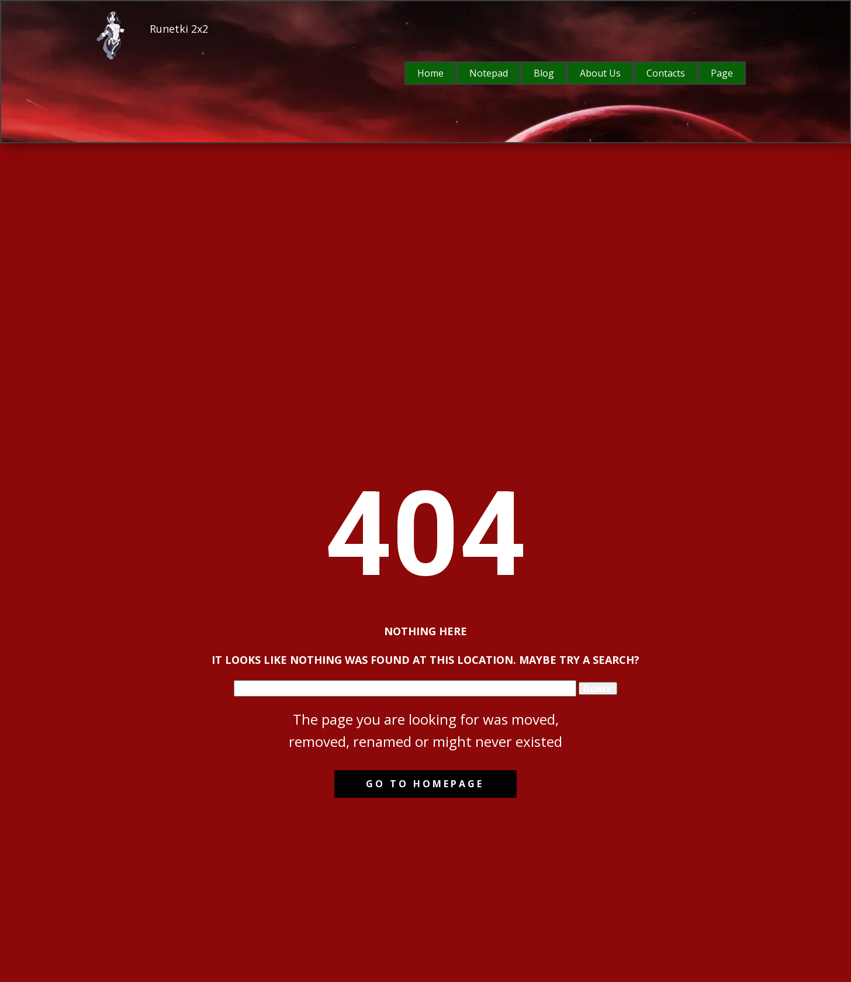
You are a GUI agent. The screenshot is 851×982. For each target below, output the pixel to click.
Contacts (665, 73)
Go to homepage (425, 783)
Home (430, 73)
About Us (600, 73)
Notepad (488, 73)
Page (722, 73)
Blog (544, 73)
